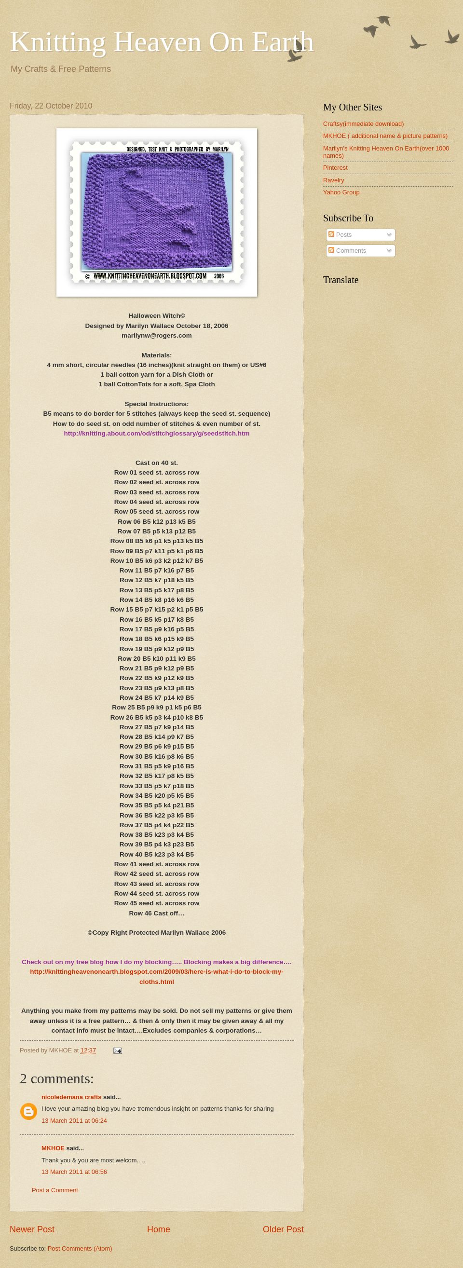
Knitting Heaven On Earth (162, 41)
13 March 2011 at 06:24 (74, 1120)
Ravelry (333, 180)
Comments (347, 250)
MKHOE (53, 1148)
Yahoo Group (341, 192)
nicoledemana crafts (71, 1097)
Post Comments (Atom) (80, 1248)
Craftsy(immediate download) (363, 123)
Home (158, 1229)
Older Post (283, 1229)
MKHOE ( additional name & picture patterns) (385, 135)
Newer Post (32, 1229)
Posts (340, 234)
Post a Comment (55, 1190)
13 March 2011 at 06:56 (74, 1171)
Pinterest (335, 167)
